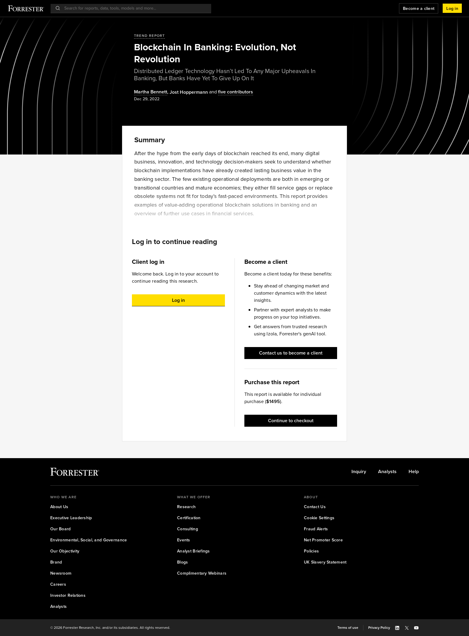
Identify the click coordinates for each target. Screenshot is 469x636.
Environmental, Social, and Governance (88, 540)
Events (183, 540)
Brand (56, 562)
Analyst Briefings (193, 551)
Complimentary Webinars (201, 573)
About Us (59, 507)
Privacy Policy (379, 627)
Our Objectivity (64, 551)
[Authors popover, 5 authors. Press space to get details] (230, 92)
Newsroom (60, 573)
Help (414, 472)
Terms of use (347, 627)
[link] (358, 472)
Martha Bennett (150, 92)
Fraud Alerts (316, 529)
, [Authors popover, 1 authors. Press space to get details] (152, 92)
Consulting (187, 529)
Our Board (60, 529)
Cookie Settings (319, 518)
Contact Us (315, 507)
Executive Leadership (71, 518)
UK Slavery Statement (325, 562)
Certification (189, 518)
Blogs (182, 562)
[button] (452, 8)
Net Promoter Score (323, 540)
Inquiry (358, 472)
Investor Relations (68, 595)
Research (186, 507)
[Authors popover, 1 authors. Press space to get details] (189, 92)
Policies (311, 551)
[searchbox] (134, 8)
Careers (58, 584)
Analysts (387, 472)
